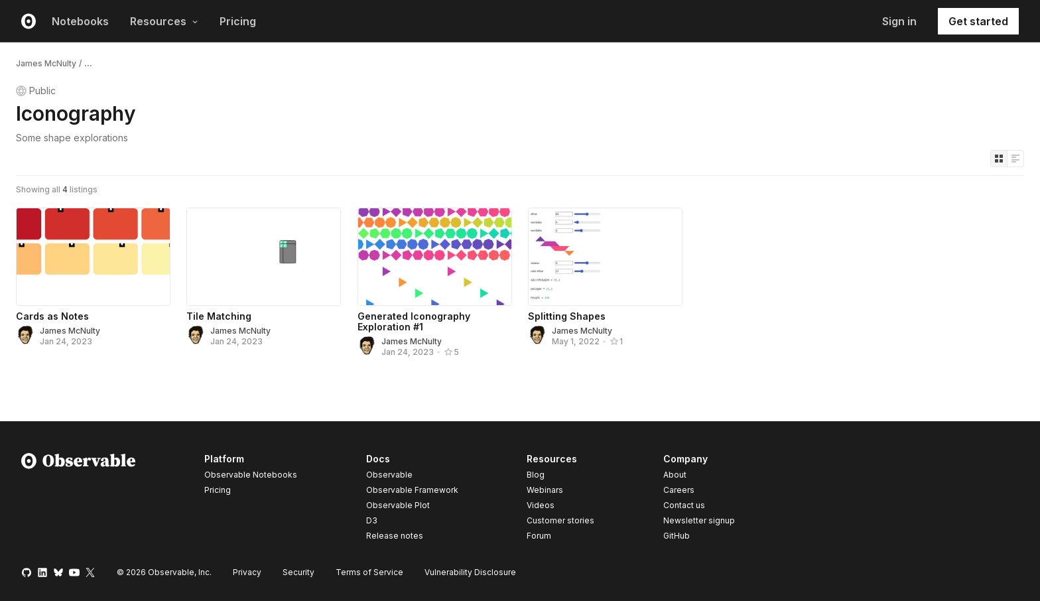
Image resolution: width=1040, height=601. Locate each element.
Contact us (684, 505)
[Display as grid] (999, 159)
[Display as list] (1015, 159)
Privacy (247, 572)
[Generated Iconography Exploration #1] (435, 257)
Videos (540, 505)
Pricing (238, 21)
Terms (369, 572)
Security (298, 572)
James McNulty (46, 63)
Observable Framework (412, 490)
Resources (164, 21)
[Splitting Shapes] (605, 257)
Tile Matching (218, 316)
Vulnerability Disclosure (470, 572)
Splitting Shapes (567, 316)
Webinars (545, 490)
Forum (539, 536)
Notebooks (80, 21)
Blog (536, 475)
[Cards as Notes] (93, 257)
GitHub (676, 536)
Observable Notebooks (250, 475)
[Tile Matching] (263, 257)
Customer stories (560, 520)
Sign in (899, 21)
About (674, 475)
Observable (389, 475)
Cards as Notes (52, 316)
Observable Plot (398, 505)
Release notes (394, 536)
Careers (678, 490)
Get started (978, 21)
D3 (371, 520)
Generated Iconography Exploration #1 (414, 321)
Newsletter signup (699, 520)
